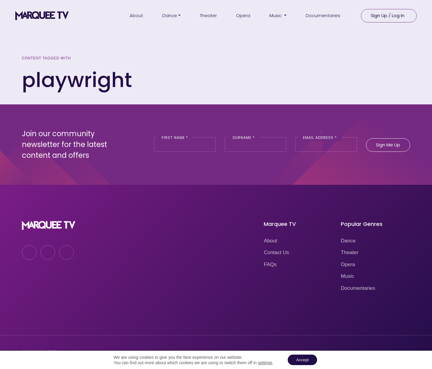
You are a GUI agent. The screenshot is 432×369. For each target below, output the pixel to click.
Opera (348, 264)
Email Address (320, 137)
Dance (348, 241)
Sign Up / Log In (387, 15)
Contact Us (276, 252)
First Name (175, 137)
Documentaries (358, 288)
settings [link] (264, 362)
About (270, 241)
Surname (243, 137)
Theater (349, 252)
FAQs (270, 264)
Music (347, 276)
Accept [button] (302, 359)
